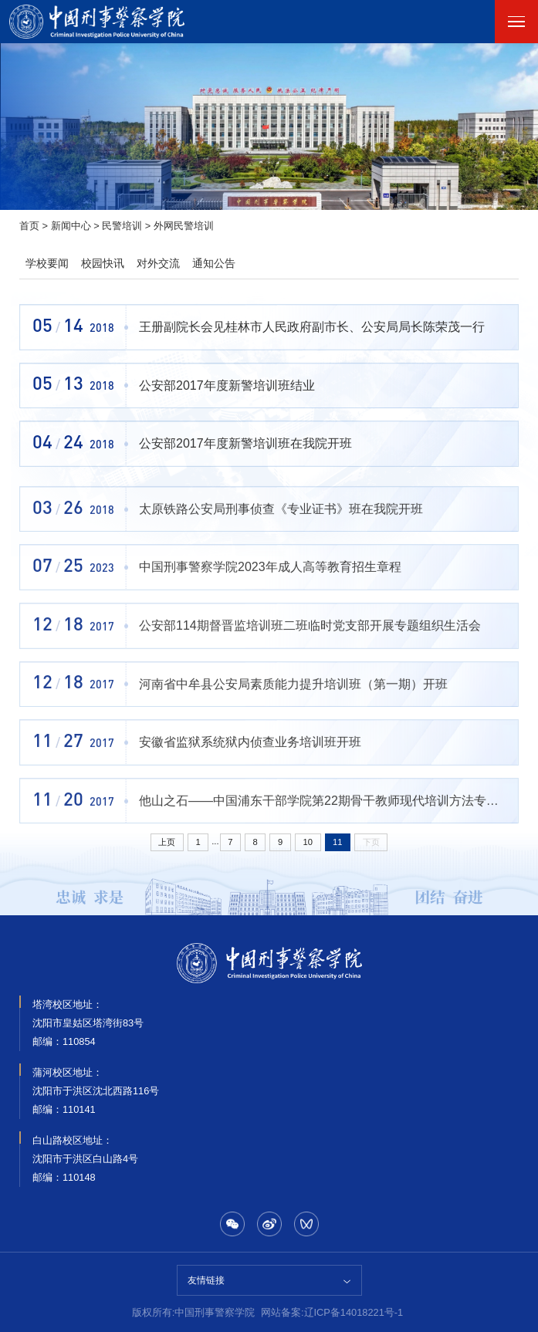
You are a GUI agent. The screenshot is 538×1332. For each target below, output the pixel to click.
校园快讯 (102, 263)
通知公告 (213, 263)
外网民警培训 (184, 226)
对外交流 (158, 263)
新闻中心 (71, 226)
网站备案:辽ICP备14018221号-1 (332, 1312)
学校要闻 (47, 263)
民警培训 (122, 226)
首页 (29, 226)
